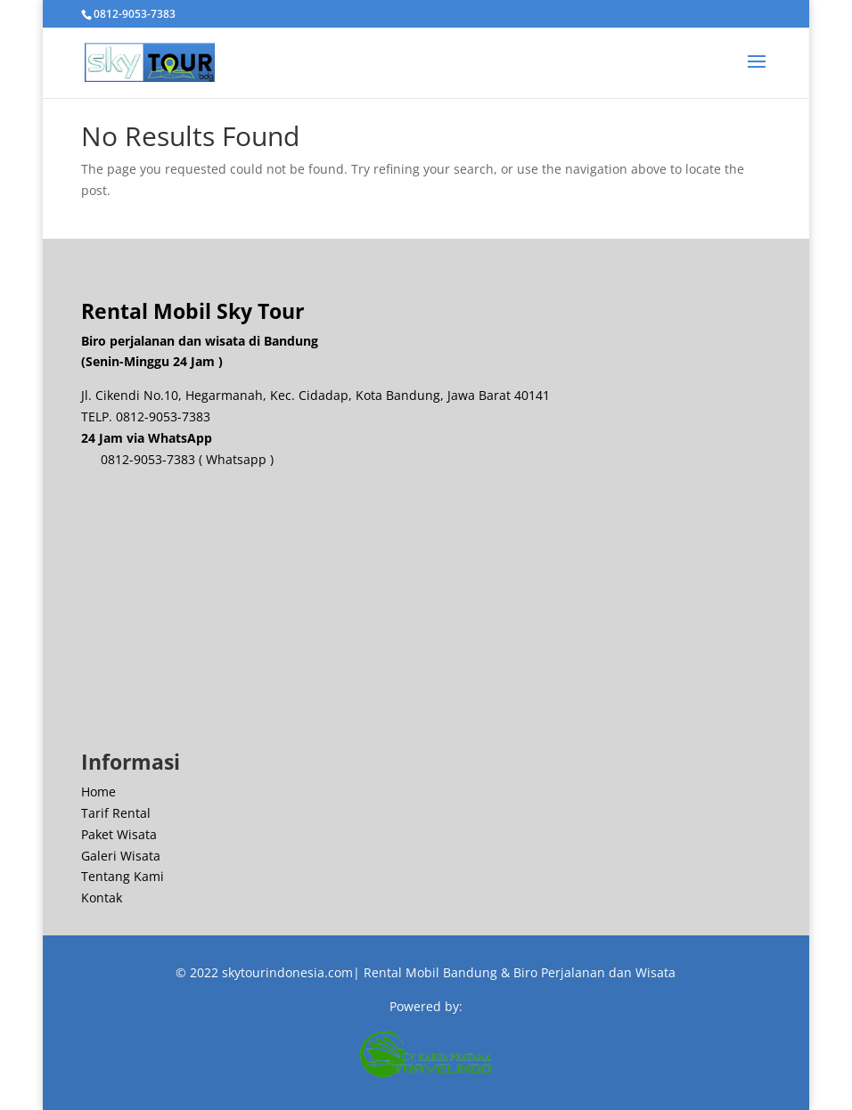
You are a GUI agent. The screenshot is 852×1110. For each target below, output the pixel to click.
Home (98, 791)
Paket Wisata (119, 834)
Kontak (101, 897)
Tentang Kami (122, 876)
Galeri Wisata (120, 855)
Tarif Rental (116, 812)
